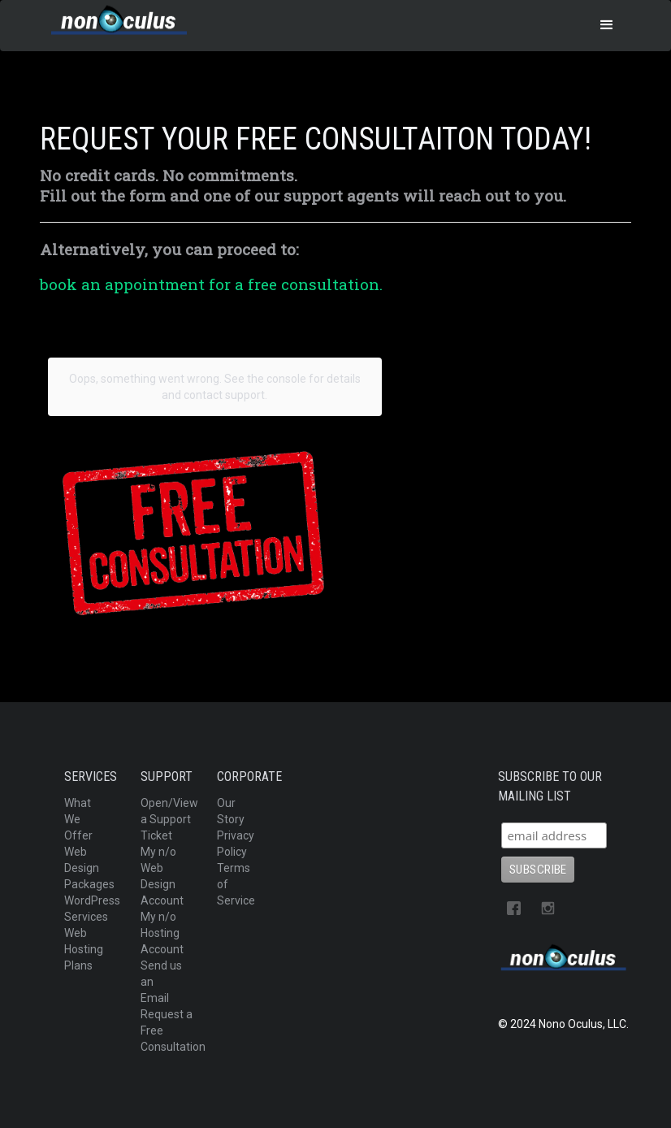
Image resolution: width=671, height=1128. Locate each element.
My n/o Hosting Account (162, 933)
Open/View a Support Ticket (169, 819)
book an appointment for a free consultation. (211, 284)
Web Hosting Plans (83, 949)
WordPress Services (92, 908)
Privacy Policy (235, 843)
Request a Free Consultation (173, 1030)
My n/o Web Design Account (162, 876)
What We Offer (78, 819)
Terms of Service (236, 884)
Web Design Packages (89, 868)
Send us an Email (161, 981)
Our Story (231, 811)
